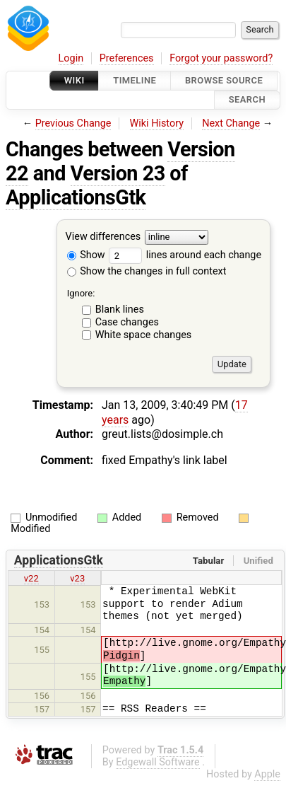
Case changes (127, 322)
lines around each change (185, 255)
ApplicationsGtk (75, 197)
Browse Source (224, 80)
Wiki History (157, 123)
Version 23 (118, 173)
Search (247, 100)
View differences (103, 237)
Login (71, 58)
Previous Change (73, 123)
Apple (267, 774)
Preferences (127, 58)
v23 (77, 578)
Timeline (134, 80)
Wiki (74, 80)
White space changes (143, 335)
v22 (31, 578)
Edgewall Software (158, 762)
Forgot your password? (221, 58)
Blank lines (119, 309)
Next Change (231, 123)
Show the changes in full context (147, 271)
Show (86, 255)
